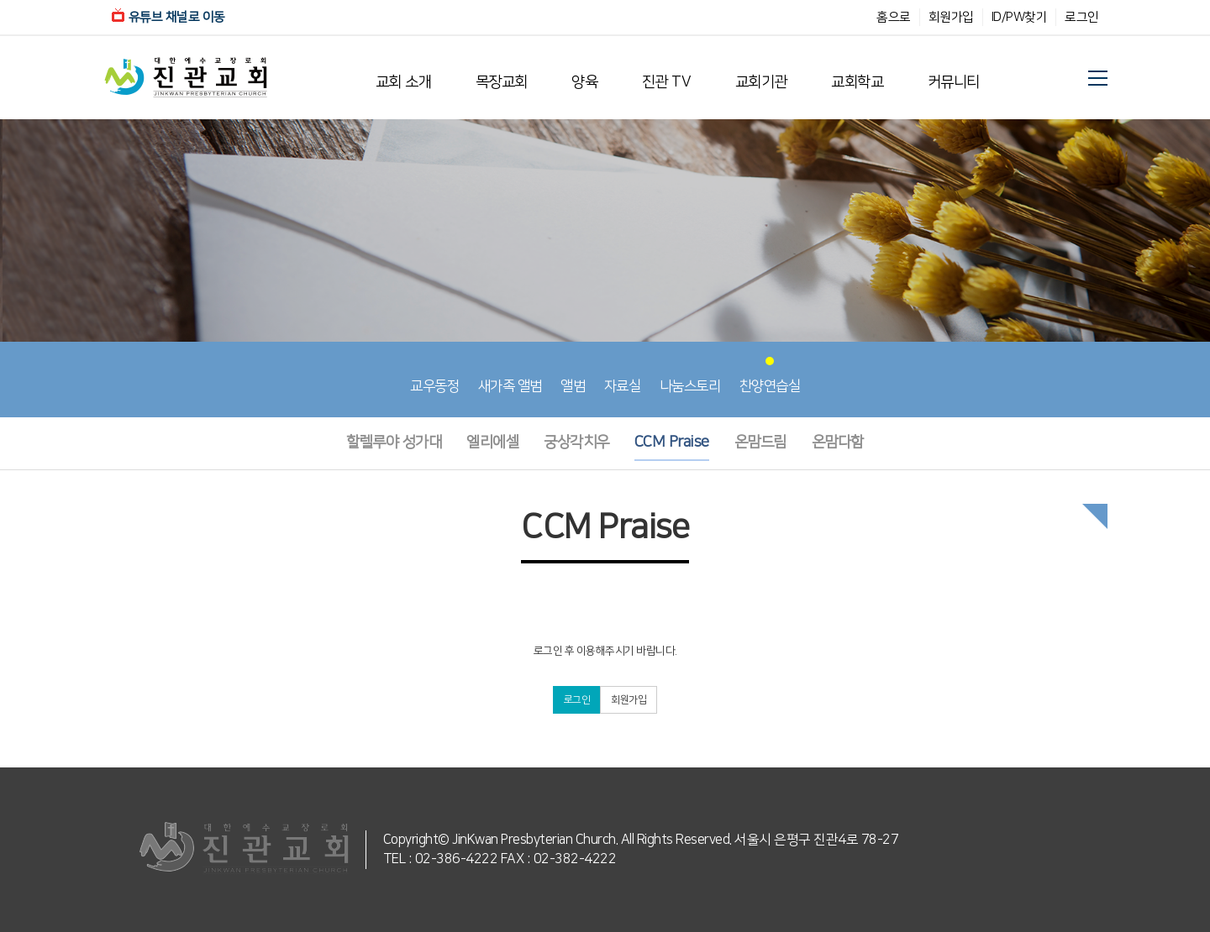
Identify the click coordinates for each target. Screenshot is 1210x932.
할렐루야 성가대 (393, 442)
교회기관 (761, 82)
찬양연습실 (770, 375)
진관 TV (667, 82)
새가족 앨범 (510, 375)
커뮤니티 (954, 82)
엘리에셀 (492, 442)
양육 (584, 82)
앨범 (572, 375)
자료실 (622, 375)
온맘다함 (838, 442)
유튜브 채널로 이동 (168, 17)
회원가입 (951, 17)
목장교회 (502, 82)
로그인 (1082, 17)
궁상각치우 (576, 442)
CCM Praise (671, 442)
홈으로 (893, 17)
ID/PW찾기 (1020, 17)
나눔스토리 (690, 375)
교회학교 (857, 82)
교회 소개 (404, 82)
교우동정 (434, 375)
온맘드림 (760, 442)
